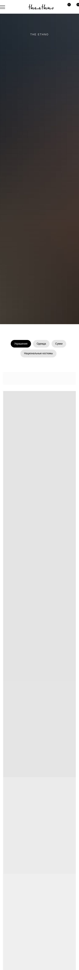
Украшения (20, 343)
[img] (41, 6)
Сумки (59, 343)
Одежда (41, 343)
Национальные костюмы (38, 353)
